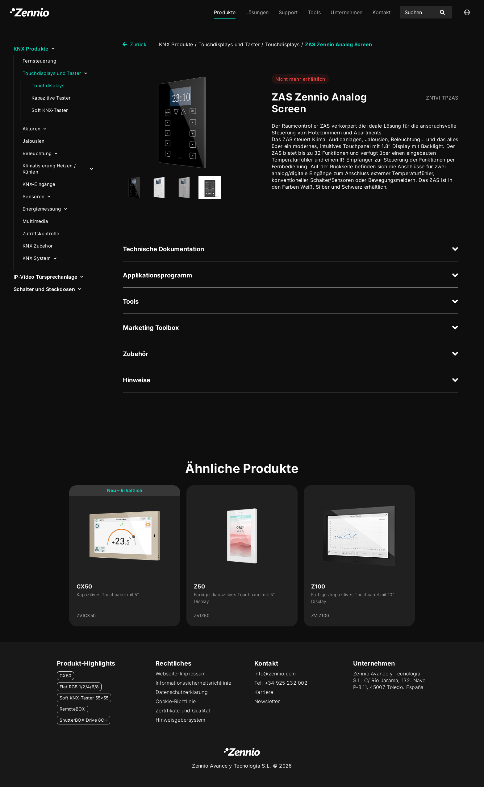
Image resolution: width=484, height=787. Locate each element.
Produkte (225, 12)
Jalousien (34, 141)
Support (288, 12)
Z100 (318, 586)
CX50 (84, 586)
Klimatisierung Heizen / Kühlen (58, 169)
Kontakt (382, 12)
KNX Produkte (34, 48)
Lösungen (257, 12)
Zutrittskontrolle (41, 233)
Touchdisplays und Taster (55, 73)
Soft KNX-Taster (49, 110)
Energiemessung (45, 209)
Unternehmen (346, 12)
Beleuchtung (40, 153)
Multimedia (35, 221)
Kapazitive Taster (51, 98)
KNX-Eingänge (39, 184)
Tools (314, 12)
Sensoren (37, 197)
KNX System (39, 258)
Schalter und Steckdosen (47, 289)
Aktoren (34, 129)
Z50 (199, 586)
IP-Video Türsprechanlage (49, 276)
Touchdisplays (48, 85)
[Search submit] (442, 12)
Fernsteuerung (39, 61)
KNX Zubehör (38, 246)
